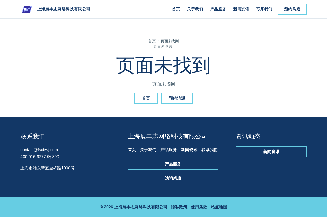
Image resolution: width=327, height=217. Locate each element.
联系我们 (264, 9)
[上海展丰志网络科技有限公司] (55, 9)
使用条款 (199, 207)
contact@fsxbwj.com (39, 150)
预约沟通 (292, 9)
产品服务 (218, 9)
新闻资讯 (241, 9)
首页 (176, 9)
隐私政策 (179, 207)
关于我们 (195, 9)
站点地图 (219, 207)
